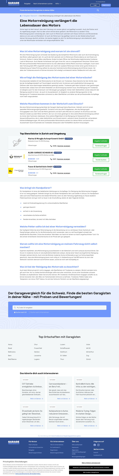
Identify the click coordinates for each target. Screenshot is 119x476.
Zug (87, 355)
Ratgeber (27, 4)
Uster (88, 344)
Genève (36, 352)
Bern (9, 355)
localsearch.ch (98, 455)
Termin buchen (101, 160)
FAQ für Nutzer (33, 445)
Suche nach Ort (21, 312)
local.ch (96, 452)
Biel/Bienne (12, 359)
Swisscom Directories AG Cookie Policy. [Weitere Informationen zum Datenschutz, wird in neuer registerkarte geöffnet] (28, 475)
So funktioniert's (55, 447)
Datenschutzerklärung (78, 459)
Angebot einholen (100, 141)
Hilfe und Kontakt (77, 445)
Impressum (75, 447)
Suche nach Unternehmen (40, 312)
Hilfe (58, 4)
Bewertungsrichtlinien (35, 453)
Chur (36, 344)
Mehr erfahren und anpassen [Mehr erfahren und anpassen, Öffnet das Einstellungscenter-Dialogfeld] (91, 464)
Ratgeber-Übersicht (30, 16)
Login (95, 5)
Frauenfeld (38, 348)
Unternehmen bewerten (36, 447)
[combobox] (59, 10)
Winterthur (90, 352)
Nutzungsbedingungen (78, 456)
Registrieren (106, 5)
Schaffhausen (65, 348)
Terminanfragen (101, 146)
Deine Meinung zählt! (60, 436)
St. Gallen (63, 355)
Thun (62, 359)
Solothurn (63, 352)
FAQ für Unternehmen (56, 445)
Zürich (88, 359)
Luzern (62, 344)
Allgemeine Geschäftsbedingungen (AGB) (79, 452)
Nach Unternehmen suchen (43, 4)
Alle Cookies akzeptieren (91, 474)
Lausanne (37, 355)
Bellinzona (11, 352)
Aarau (10, 344)
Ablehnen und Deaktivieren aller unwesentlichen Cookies (91, 469)
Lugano (36, 359)
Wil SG (88, 348)
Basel (10, 348)
